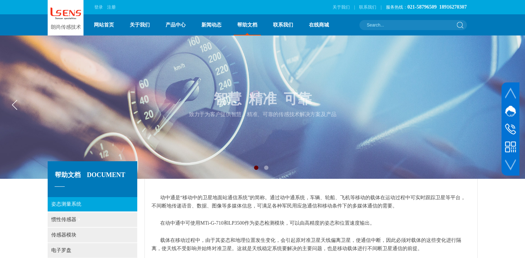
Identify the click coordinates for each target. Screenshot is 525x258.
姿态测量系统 (66, 204)
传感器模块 (63, 235)
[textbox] (408, 25)
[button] (256, 168)
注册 (111, 7)
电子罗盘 (61, 250)
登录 (98, 7)
